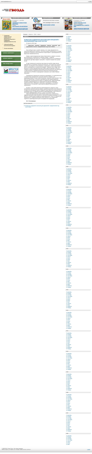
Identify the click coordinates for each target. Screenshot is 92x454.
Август (39, 34)
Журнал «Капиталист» (8, 52)
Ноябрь (69, 47)
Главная (25, 34)
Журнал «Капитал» (8, 58)
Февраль (69, 39)
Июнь (68, 54)
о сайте (88, 449)
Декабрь (69, 45)
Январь (69, 40)
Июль (68, 52)
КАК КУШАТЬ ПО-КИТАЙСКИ (19, 26)
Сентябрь (69, 50)
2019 (35, 34)
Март (68, 38)
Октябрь (69, 48)
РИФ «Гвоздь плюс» (8, 63)
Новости (31, 34)
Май (68, 55)
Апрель (69, 36)
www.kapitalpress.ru (6, 1)
